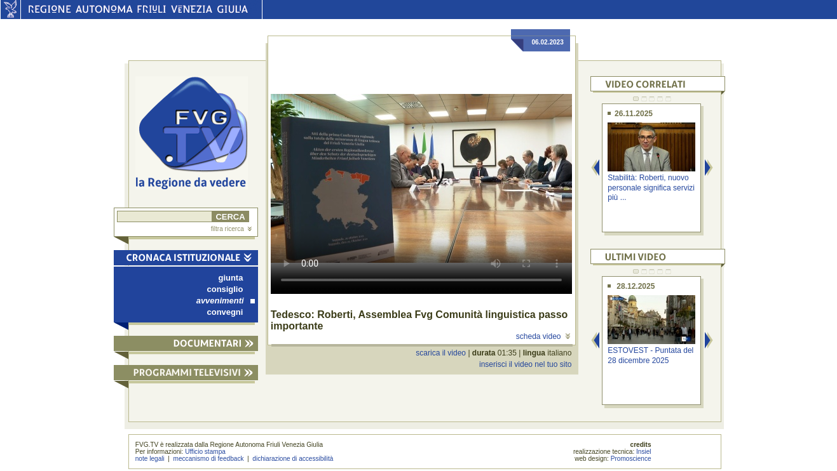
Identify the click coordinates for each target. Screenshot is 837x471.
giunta (231, 277)
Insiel (643, 451)
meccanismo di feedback (209, 458)
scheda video (543, 336)
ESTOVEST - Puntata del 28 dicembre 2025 (650, 355)
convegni (225, 312)
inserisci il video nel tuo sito (525, 364)
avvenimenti (225, 300)
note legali (150, 458)
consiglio (225, 289)
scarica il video (441, 352)
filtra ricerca (231, 228)
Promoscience (631, 458)
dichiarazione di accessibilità (292, 458)
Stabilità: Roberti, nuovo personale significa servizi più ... (651, 187)
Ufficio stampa (205, 451)
